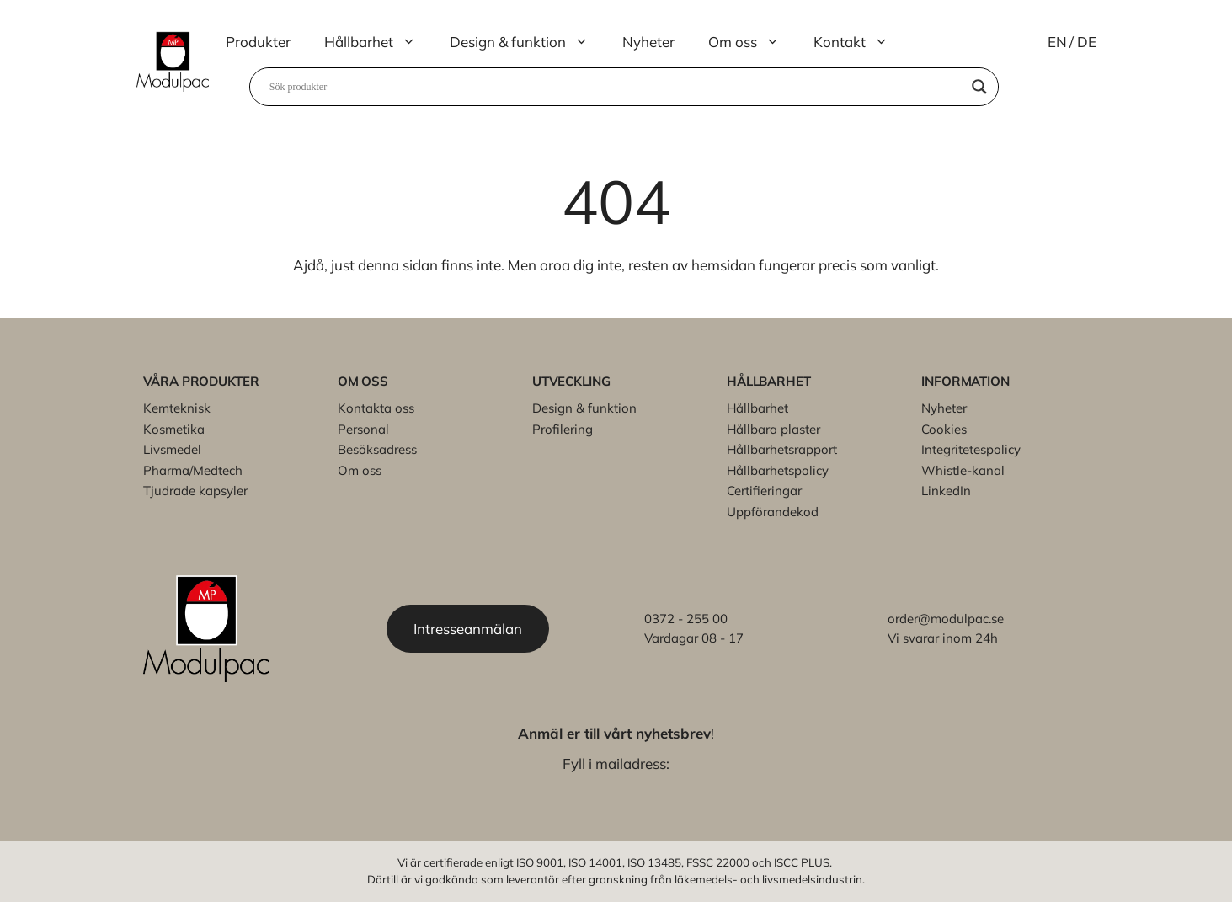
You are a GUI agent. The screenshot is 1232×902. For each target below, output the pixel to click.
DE (1086, 42)
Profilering (562, 429)
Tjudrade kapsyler (195, 491)
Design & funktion (527, 42)
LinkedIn (946, 491)
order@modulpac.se (946, 619)
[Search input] (616, 87)
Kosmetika (174, 429)
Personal (363, 429)
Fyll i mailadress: (616, 763)
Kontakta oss (376, 408)
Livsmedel (172, 449)
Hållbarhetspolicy (778, 470)
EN (1057, 42)
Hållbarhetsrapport (782, 449)
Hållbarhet (378, 42)
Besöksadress (377, 449)
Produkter (258, 42)
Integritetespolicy (971, 449)
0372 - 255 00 (686, 619)
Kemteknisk (177, 408)
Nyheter (648, 42)
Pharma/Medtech (193, 470)
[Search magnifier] (979, 87)
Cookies (944, 429)
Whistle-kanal (963, 470)
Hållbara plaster (773, 429)
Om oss (752, 42)
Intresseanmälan (467, 629)
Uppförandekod (773, 512)
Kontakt (859, 42)
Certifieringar (764, 491)
